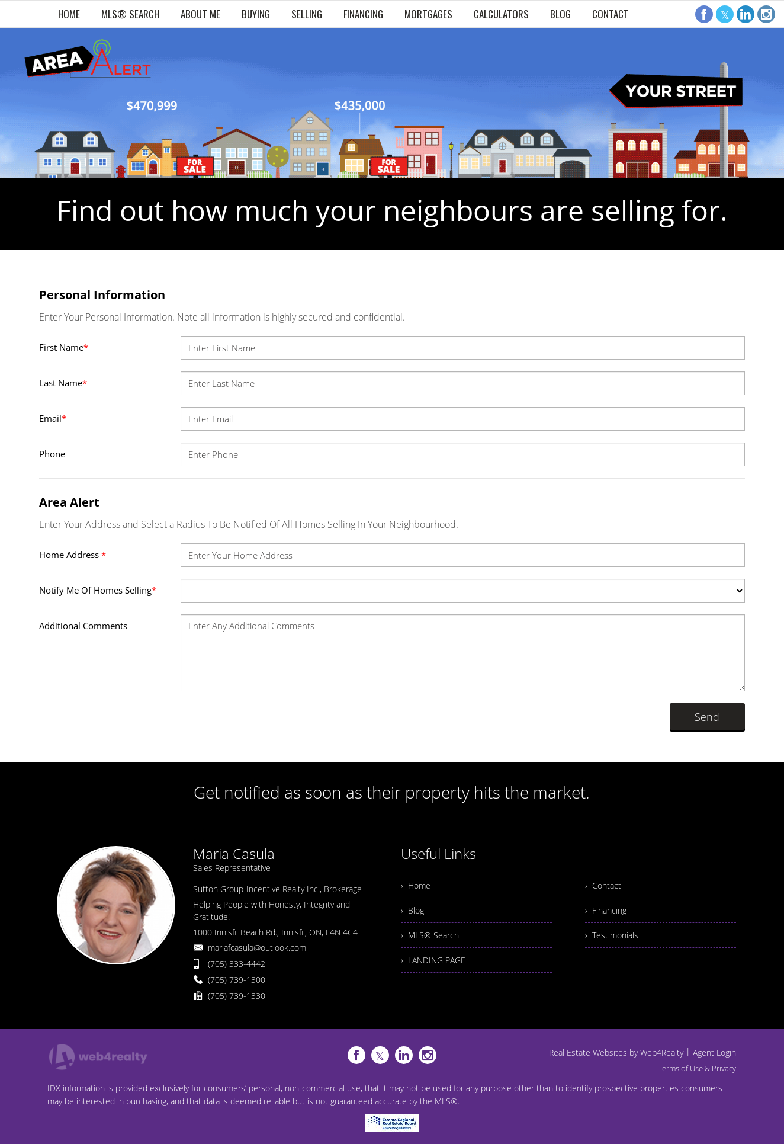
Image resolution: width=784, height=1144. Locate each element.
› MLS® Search (430, 935)
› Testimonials (611, 935)
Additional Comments (83, 626)
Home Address (72, 554)
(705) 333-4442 (236, 963)
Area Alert (69, 502)
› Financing (605, 910)
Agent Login (714, 1052)
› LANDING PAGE (433, 960)
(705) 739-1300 (236, 979)
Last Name (63, 383)
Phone (52, 454)
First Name (63, 347)
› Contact (603, 885)
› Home (415, 885)
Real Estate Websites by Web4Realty (616, 1052)
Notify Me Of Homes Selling (97, 590)
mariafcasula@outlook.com (257, 947)
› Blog (412, 910)
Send (707, 717)
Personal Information (102, 295)
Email (52, 418)
